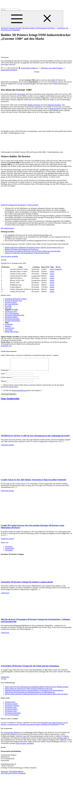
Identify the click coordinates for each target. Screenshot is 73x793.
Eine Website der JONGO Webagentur (13, 775)
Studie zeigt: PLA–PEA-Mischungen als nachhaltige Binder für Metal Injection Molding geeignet (36, 689)
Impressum (4, 774)
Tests (49, 28)
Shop (53, 28)
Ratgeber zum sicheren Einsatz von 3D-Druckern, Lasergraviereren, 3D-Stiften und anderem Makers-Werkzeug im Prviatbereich (34, 726)
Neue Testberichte (10, 401)
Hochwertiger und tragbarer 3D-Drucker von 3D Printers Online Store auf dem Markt (32, 251)
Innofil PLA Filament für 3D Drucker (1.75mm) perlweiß (19, 205)
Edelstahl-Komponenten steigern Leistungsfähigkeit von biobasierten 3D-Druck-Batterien (34, 693)
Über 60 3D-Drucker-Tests (13, 300)
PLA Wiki (8, 306)
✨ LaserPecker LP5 (61, 28)
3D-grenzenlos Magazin (11, 735)
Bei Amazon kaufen (7, 228)
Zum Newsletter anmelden (9, 256)
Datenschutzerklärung (19, 393)
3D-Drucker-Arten (11, 311)
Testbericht (58, 269)
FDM (53, 80)
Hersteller (18, 28)
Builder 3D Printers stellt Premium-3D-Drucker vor (21, 249)
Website (3, 383)
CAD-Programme (41, 28)
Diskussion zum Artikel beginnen (52, 68)
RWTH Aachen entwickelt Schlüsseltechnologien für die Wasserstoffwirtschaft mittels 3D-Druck (36, 696)
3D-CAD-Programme (12, 313)
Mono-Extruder (55, 108)
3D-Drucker (21, 94)
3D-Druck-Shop (10, 704)
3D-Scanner (9, 330)
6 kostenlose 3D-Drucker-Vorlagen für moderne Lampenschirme (27, 584)
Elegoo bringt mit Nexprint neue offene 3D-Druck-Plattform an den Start (28, 691)
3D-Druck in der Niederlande (10, 30)
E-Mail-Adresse (6, 380)
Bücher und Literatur (11, 331)
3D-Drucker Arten (11, 713)
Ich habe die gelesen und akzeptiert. (21, 393)
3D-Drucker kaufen (11, 706)
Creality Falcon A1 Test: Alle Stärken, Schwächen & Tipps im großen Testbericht (33, 482)
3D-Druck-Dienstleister (12, 320)
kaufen (52, 269)
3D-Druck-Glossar (11, 302)
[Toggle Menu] (32, 18)
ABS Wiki (8, 308)
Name (3, 376)
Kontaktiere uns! (6, 346)
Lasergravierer (9, 328)
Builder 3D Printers (34, 105)
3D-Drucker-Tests (11, 710)
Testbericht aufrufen (7, 447)
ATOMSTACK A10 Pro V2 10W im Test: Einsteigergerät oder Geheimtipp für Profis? (35, 438)
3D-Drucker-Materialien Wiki (14, 315)
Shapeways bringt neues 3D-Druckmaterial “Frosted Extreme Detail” (27, 253)
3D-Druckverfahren (28, 28)
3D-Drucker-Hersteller (12, 319)
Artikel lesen (5, 595)
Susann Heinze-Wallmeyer (29, 68)
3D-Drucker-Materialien (13, 715)
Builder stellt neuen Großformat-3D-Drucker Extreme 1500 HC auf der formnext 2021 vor (34, 247)
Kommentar (5, 372)
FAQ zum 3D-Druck (11, 304)
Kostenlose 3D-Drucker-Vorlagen (16, 299)
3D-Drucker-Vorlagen (8, 28)
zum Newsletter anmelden (24, 746)
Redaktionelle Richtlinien (9, 70)
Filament (8, 326)
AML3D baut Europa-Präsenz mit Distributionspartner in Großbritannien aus (30, 694)
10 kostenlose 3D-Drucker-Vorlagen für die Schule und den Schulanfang (30, 668)
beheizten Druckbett (54, 105)
